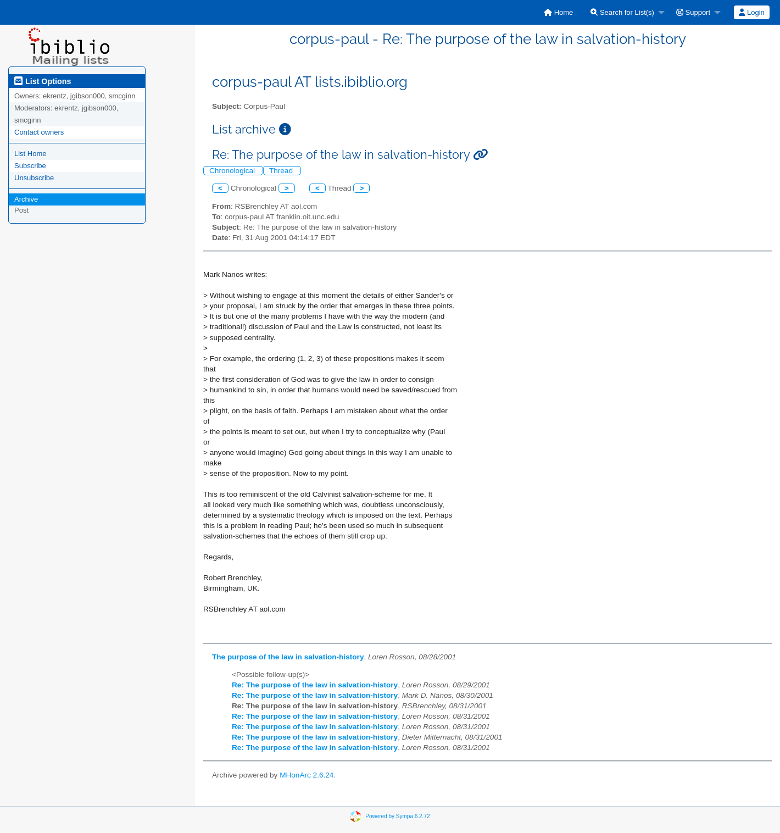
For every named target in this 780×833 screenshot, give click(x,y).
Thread (282, 170)
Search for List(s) (622, 12)
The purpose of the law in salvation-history (288, 657)
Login (751, 12)
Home (558, 12)
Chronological (233, 170)
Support (693, 12)
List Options (42, 81)
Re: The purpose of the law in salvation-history (315, 685)
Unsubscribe (34, 178)
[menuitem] (558, 12)
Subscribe (30, 166)
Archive (26, 199)
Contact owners (39, 132)
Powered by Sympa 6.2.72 (397, 816)
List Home (30, 153)
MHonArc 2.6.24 (306, 775)
